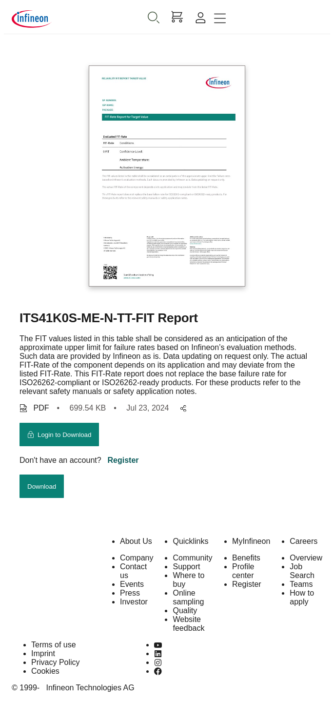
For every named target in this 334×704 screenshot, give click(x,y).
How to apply (302, 597)
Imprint (43, 653)
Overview (306, 558)
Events (132, 584)
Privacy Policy (55, 662)
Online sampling (188, 597)
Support (186, 566)
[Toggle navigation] (220, 19)
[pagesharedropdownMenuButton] (181, 409)
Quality (185, 610)
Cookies (45, 671)
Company (136, 558)
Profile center (243, 571)
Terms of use (53, 645)
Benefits (246, 558)
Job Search (302, 571)
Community (192, 558)
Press (130, 593)
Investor (134, 602)
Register (123, 460)
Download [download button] (41, 486)
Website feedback (188, 623)
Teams (301, 584)
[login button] (59, 434)
